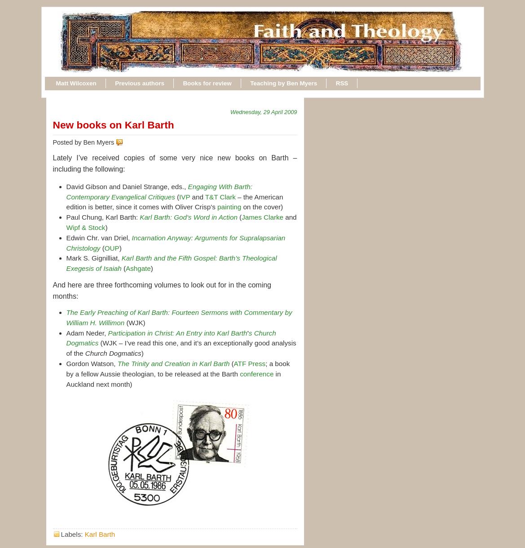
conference (257, 374)
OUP (112, 248)
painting (229, 207)
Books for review (207, 83)
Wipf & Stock (86, 227)
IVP (184, 197)
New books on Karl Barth (113, 125)
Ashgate (138, 268)
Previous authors (139, 83)
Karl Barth (100, 534)
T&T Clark (220, 197)
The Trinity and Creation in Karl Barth (174, 363)
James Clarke (262, 217)
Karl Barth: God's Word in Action (189, 217)
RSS (342, 83)
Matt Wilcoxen (76, 83)
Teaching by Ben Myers (283, 83)
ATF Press (250, 363)
